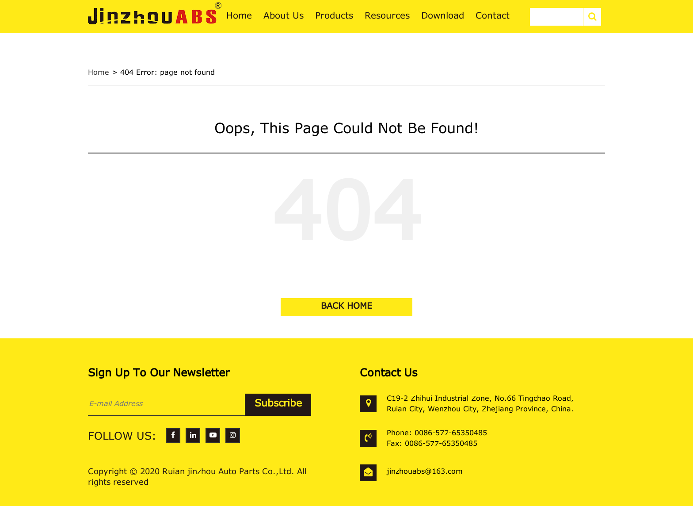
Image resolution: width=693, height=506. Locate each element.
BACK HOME (346, 307)
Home (98, 73)
